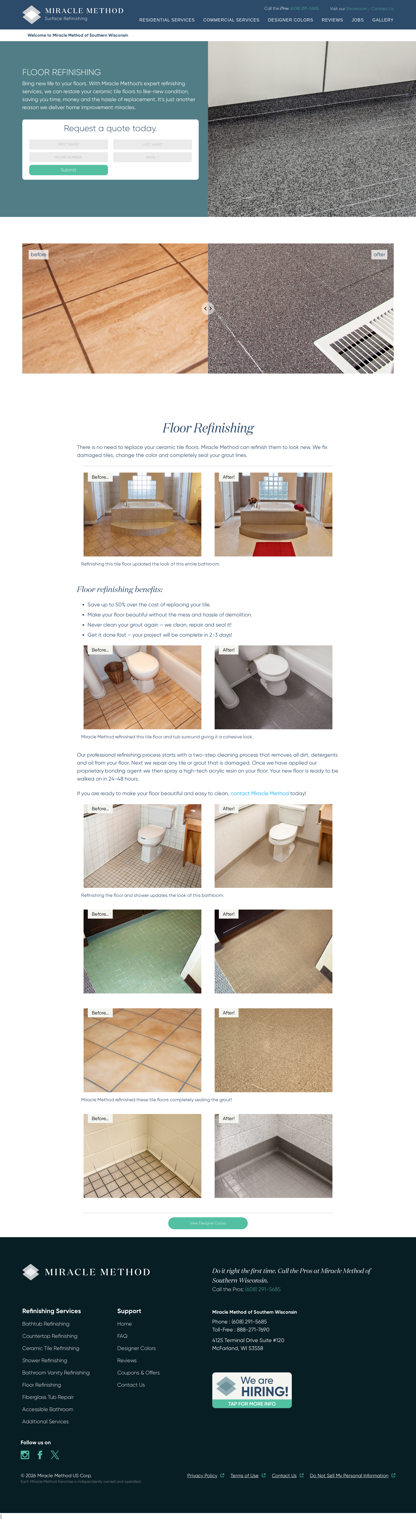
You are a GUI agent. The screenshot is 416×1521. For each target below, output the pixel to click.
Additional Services (45, 1422)
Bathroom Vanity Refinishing (56, 1373)
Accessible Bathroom (47, 1409)
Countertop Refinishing (49, 1336)
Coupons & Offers (138, 1373)
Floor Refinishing (41, 1385)
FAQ (122, 1336)
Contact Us (131, 1385)
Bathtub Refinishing (46, 1324)
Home (124, 1324)
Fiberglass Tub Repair (48, 1397)
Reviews (127, 1360)
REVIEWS (332, 20)
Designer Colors (136, 1348)
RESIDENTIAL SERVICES (167, 20)
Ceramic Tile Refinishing (50, 1348)
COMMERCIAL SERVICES (231, 20)
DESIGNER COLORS (290, 20)
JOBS (358, 20)
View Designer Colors (208, 1223)
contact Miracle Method (260, 793)
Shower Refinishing (44, 1360)
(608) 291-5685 (263, 1289)
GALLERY (383, 20)
